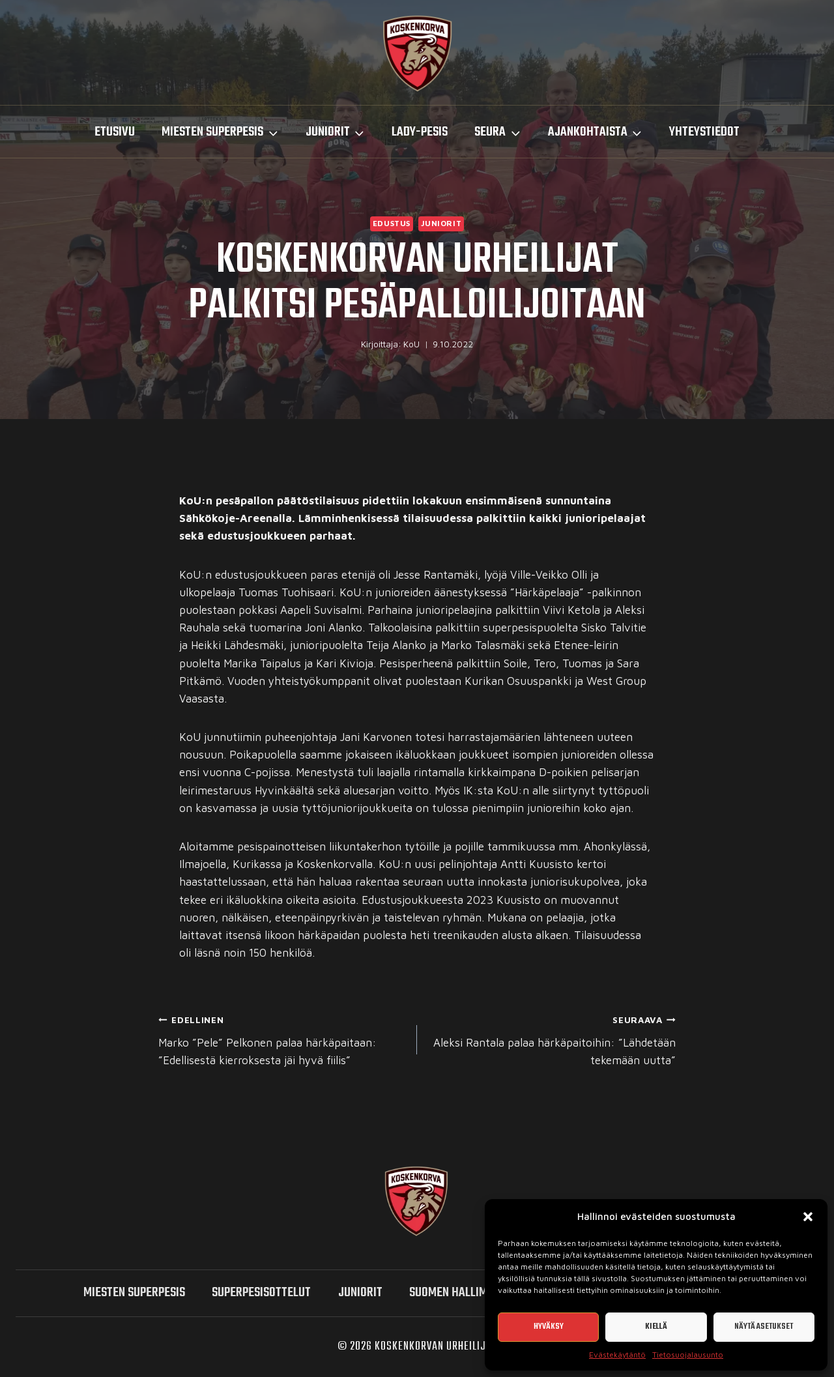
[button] (807, 1216)
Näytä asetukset (763, 1326)
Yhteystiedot (704, 132)
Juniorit (441, 223)
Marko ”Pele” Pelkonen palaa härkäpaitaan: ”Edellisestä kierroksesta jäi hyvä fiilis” (282, 1039)
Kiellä (656, 1326)
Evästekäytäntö (617, 1354)
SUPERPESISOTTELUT (261, 1292)
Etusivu (114, 132)
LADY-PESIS (420, 132)
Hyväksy (549, 1326)
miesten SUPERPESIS (134, 1292)
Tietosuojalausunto (687, 1354)
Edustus (391, 223)
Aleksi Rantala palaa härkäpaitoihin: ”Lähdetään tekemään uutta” (552, 1039)
